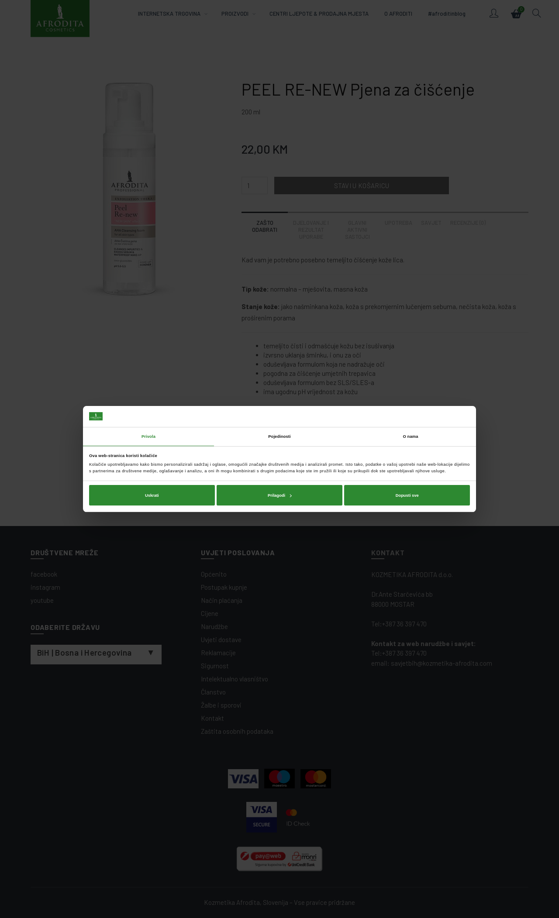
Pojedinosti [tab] (279, 436)
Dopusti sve (407, 495)
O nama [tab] (410, 436)
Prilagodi (280, 495)
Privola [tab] (148, 436)
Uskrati (152, 495)
